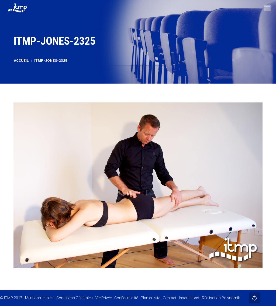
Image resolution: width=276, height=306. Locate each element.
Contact (169, 298)
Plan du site (150, 298)
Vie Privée (103, 298)
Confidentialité (126, 298)
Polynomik (231, 298)
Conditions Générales (74, 298)
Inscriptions (189, 298)
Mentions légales (39, 298)
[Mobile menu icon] (267, 8)
